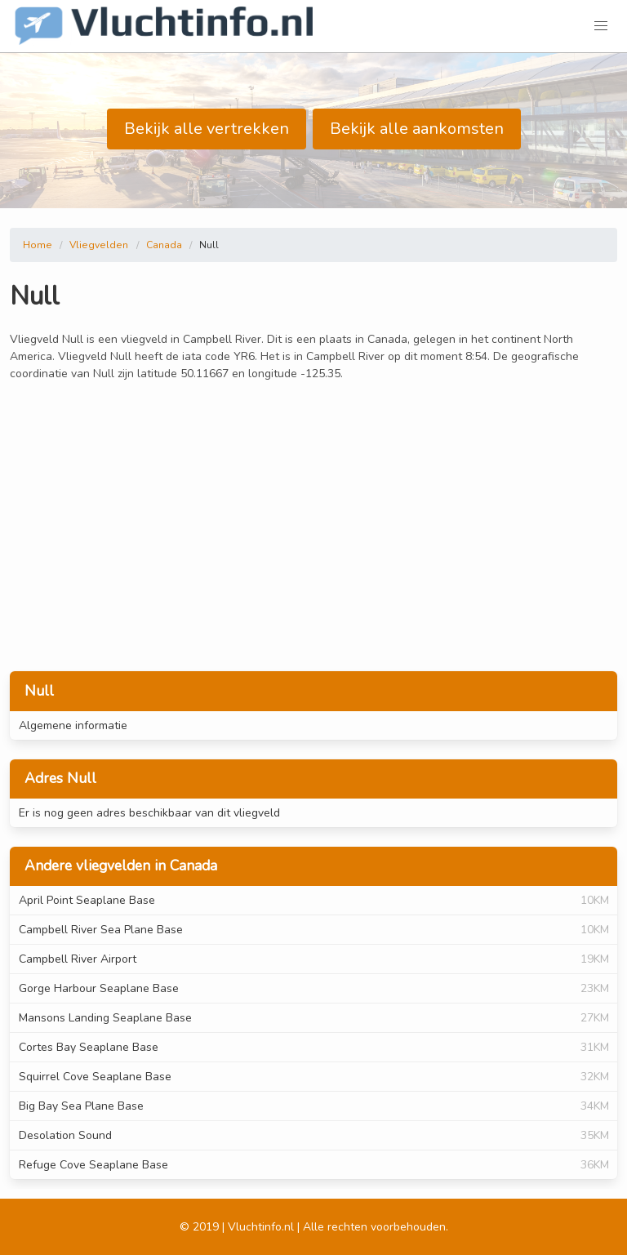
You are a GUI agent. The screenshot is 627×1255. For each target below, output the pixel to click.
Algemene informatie (73, 725)
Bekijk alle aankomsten (417, 129)
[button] (601, 26)
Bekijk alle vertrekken (206, 129)
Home (37, 244)
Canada (164, 244)
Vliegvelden (98, 244)
